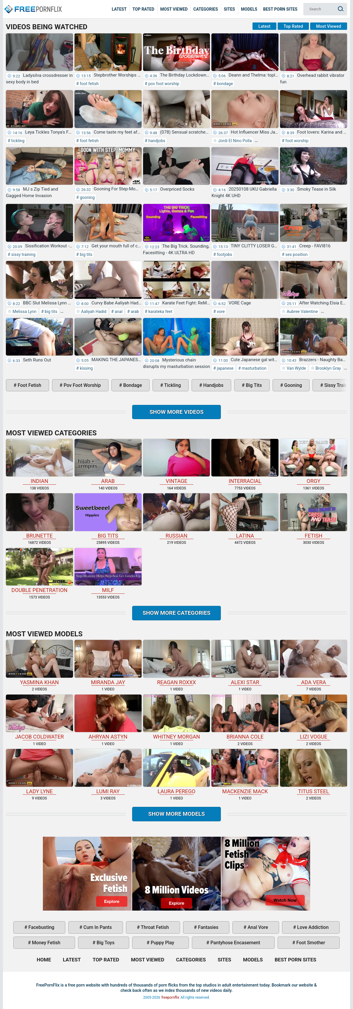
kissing (86, 368)
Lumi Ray (108, 771)
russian (176, 516)
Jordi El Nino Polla (234, 140)
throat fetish (154, 927)
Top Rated (143, 9)
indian (39, 461)
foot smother (310, 942)
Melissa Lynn (24, 311)
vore (220, 311)
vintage (176, 461)
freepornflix (170, 997)
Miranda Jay (108, 662)
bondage (224, 83)
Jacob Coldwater (39, 717)
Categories (205, 9)
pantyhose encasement (234, 942)
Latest (119, 9)
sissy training (22, 254)
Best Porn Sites (280, 9)
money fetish (45, 942)
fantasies (207, 927)
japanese (225, 368)
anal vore (257, 927)
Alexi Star (244, 662)
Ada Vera (313, 662)
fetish (313, 516)
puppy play (162, 942)
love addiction (312, 927)
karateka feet (159, 311)
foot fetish (88, 83)
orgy (313, 461)
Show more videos (177, 411)
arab (134, 311)
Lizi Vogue (313, 717)
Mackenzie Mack (244, 771)
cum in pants (97, 927)
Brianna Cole (244, 717)
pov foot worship (163, 83)
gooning (87, 197)
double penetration (39, 570)
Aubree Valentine (302, 311)
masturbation (253, 368)
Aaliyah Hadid (93, 311)
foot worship (296, 140)
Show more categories (176, 612)
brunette (39, 516)
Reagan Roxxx (176, 662)
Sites (229, 9)
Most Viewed (174, 9)
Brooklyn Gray (328, 368)
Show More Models (176, 813)
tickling (17, 140)
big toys (105, 942)
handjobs (156, 140)
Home (32, 4)
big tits (85, 254)
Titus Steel (313, 771)
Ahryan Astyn (108, 717)
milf (108, 570)
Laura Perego (176, 771)
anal (118, 311)
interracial (244, 461)
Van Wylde (296, 368)
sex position (296, 254)
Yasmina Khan (39, 662)
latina (244, 516)
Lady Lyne (39, 771)
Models (249, 9)
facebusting (40, 927)
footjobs (224, 254)
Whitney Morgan (176, 717)
